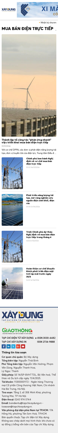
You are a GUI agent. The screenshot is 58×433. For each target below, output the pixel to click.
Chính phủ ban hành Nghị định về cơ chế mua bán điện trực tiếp (39, 161)
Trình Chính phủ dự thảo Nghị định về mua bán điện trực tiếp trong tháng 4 (40, 235)
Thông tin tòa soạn (14, 352)
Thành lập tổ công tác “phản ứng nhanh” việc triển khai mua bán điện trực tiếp (26, 141)
